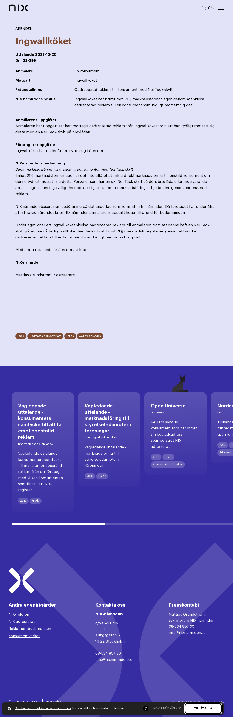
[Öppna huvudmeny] (221, 8)
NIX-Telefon (19, 614)
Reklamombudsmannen (30, 628)
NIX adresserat (22, 621)
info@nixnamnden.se (113, 659)
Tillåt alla (203, 708)
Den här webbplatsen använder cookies (43, 708)
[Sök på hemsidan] (207, 8)
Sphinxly (182, 701)
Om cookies (53, 701)
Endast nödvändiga (167, 708)
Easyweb (216, 701)
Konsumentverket (24, 636)
